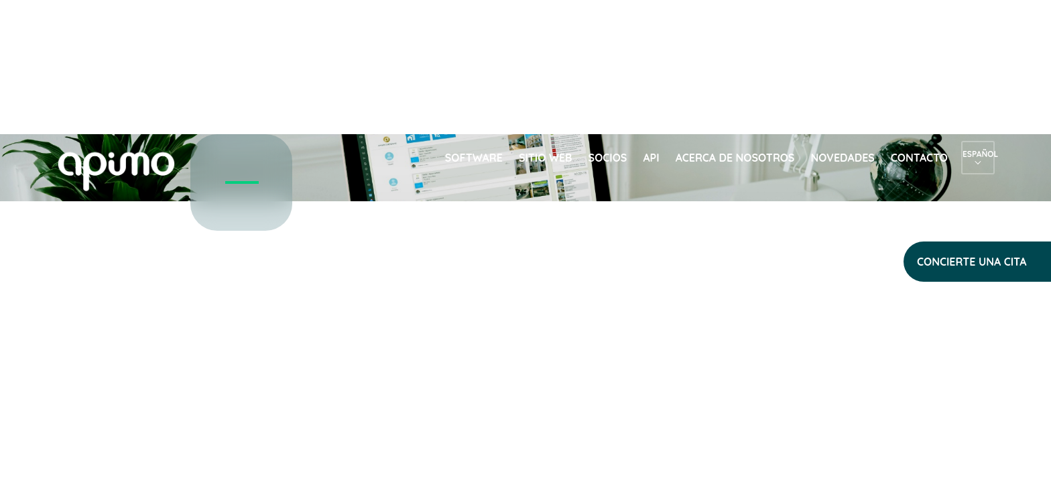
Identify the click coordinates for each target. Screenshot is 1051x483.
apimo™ (123, 170)
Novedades (842, 157)
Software (474, 157)
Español (978, 154)
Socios (608, 157)
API (651, 157)
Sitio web (545, 157)
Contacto (919, 157)
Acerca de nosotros (735, 157)
